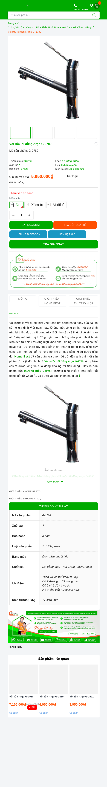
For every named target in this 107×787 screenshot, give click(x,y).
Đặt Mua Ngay (31, 225)
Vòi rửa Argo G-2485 (51, 696)
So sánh (13, 712)
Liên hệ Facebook (28, 234)
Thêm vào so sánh (21, 193)
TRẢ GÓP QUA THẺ (75, 225)
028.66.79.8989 (81, 9)
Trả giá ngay (53, 244)
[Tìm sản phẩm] (48, 15)
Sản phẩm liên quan (53, 658)
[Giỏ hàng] (97, 6)
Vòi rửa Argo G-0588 (21, 696)
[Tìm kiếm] (94, 15)
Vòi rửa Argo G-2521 (82, 696)
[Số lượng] (21, 215)
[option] (53, 80)
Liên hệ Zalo (67, 234)
